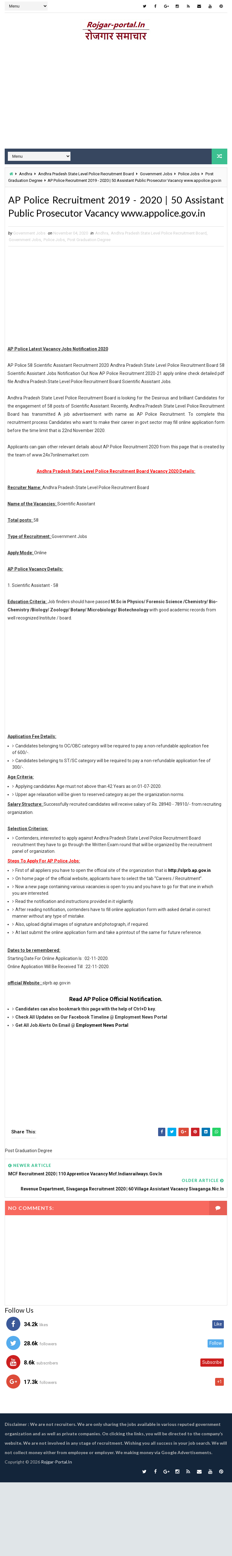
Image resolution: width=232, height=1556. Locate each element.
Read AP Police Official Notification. (115, 1000)
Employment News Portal (102, 1026)
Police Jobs (188, 173)
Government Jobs (156, 173)
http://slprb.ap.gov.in (189, 871)
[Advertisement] (116, 294)
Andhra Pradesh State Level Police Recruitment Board (86, 173)
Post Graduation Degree (89, 240)
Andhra (25, 173)
